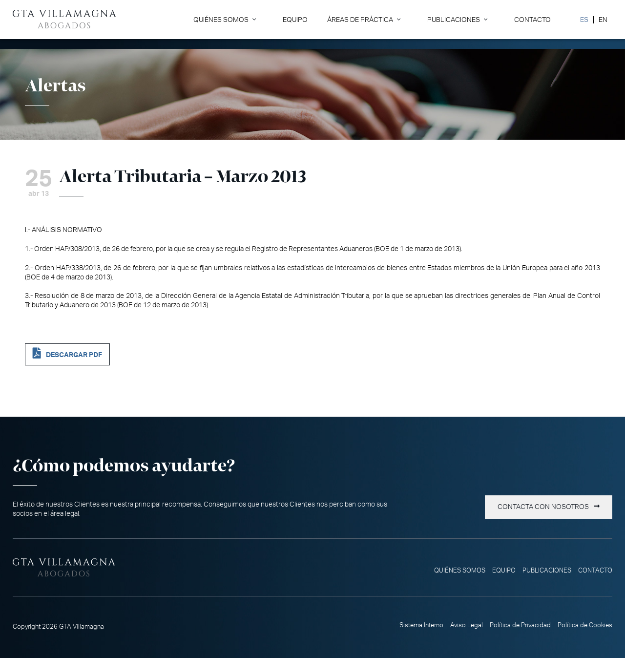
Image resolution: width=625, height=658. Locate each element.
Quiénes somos (221, 19)
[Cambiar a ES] (584, 19)
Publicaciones (453, 19)
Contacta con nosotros (543, 507)
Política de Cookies (585, 625)
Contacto (532, 19)
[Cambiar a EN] (602, 19)
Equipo (295, 19)
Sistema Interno (421, 625)
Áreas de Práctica (360, 19)
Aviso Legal (466, 625)
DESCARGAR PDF (74, 355)
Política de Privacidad (520, 625)
